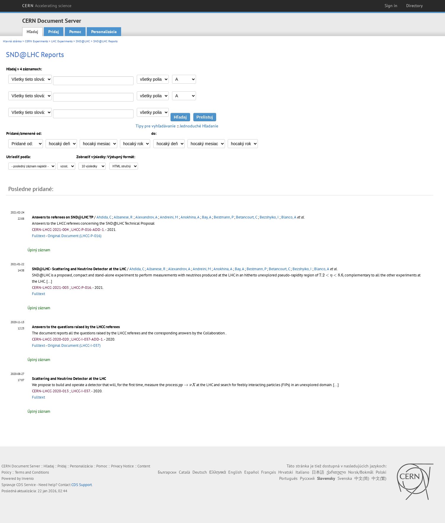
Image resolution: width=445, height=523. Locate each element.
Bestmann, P (223, 217)
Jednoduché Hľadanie (199, 126)
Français (268, 472)
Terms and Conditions (32, 472)
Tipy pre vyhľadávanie (156, 126)
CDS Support (81, 484)
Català (184, 472)
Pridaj (53, 31)
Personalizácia (104, 31)
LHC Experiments (62, 41)
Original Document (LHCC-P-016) (75, 235)
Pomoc (75, 31)
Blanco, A (288, 217)
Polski (381, 472)
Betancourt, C (246, 217)
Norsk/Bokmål (360, 472)
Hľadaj (32, 31)
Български (167, 472)
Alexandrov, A (146, 217)
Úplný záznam (39, 249)
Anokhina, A (190, 217)
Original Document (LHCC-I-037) (74, 345)
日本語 (318, 472)
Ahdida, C (104, 217)
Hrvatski (285, 472)
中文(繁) (379, 478)
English (235, 472)
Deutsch (199, 472)
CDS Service (26, 484)
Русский (307, 478)
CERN (46, 5)
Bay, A (206, 217)
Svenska (345, 478)
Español (251, 472)
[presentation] (331, 275)
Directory (414, 5)
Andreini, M (169, 217)
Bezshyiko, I (269, 217)
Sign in (391, 5)
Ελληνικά (217, 472)
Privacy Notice (122, 466)
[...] (336, 384)
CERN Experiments (36, 41)
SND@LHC (83, 41)
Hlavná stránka (12, 41)
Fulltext (38, 235)
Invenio (28, 478)
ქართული (336, 472)
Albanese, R (123, 217)
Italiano (302, 472)
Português (288, 478)
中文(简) (361, 478)
